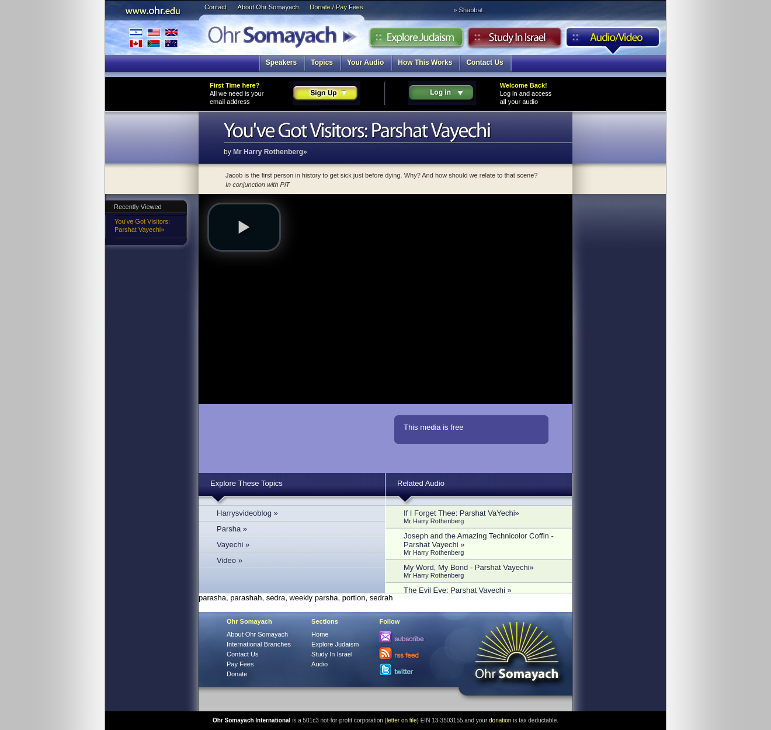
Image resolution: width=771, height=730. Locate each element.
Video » (229, 560)
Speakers (281, 62)
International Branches (153, 37)
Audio (613, 40)
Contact (215, 7)
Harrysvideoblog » (247, 513)
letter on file (402, 720)
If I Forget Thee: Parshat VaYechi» (482, 516)
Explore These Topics (246, 483)
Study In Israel (331, 654)
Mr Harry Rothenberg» (270, 152)
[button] (244, 227)
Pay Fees (240, 664)
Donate (237, 673)
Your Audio (365, 62)
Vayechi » (233, 544)
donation (500, 720)
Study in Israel (515, 40)
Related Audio (420, 483)
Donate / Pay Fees (336, 7)
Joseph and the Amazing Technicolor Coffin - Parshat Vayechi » (482, 543)
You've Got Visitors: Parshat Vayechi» (142, 225)
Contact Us (484, 62)
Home (319, 634)
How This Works (425, 62)
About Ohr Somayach (268, 7)
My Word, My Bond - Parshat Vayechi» (482, 571)
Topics (322, 62)
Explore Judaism (416, 40)
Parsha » (232, 528)
